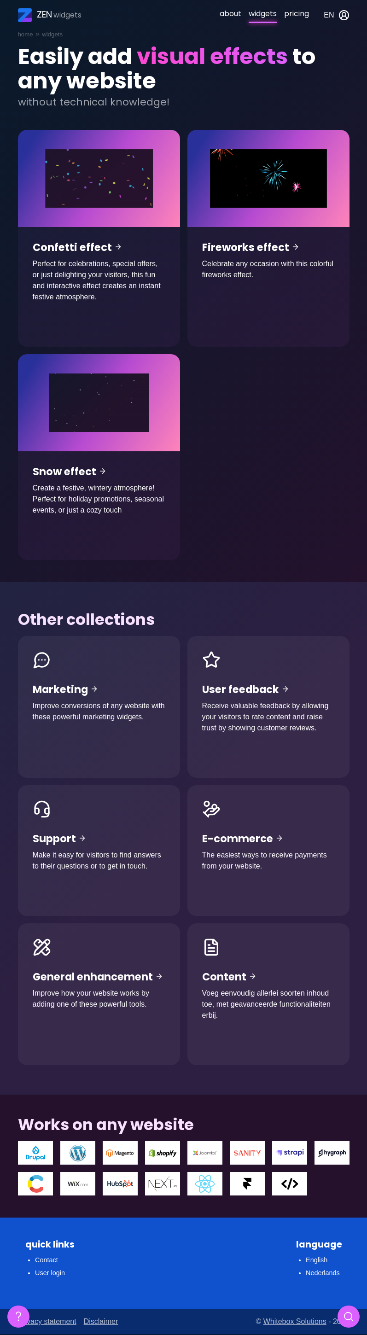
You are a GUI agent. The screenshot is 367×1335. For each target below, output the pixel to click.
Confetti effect (99, 238)
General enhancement (99, 994)
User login (50, 1273)
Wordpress (77, 1153)
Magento (120, 1153)
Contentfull (35, 1183)
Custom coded (289, 1183)
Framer (247, 1183)
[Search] (349, 1317)
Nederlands (323, 1273)
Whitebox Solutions (294, 1321)
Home (25, 34)
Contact (46, 1260)
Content (268, 994)
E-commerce (268, 850)
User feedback (268, 707)
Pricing (296, 14)
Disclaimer (101, 1321)
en (329, 15)
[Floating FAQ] (18, 1317)
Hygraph (332, 1153)
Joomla (204, 1153)
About (230, 14)
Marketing (99, 707)
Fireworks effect (268, 238)
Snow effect (99, 457)
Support (99, 850)
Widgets (263, 14)
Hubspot (120, 1183)
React (204, 1183)
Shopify (162, 1153)
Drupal (35, 1153)
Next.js (162, 1183)
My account (344, 15)
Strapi (289, 1153)
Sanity (247, 1153)
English (316, 1260)
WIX (77, 1183)
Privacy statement (47, 1321)
